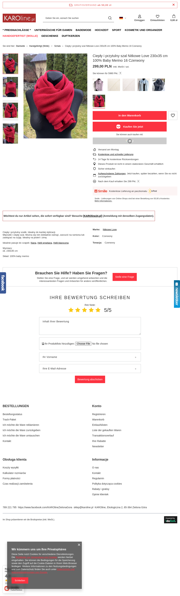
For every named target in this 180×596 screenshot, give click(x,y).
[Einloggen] (139, 18)
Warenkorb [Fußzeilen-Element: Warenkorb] (98, 486)
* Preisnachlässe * (17, 29)
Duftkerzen (71, 35)
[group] (55, 96)
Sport (116, 29)
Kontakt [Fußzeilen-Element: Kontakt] (7, 507)
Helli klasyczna (61, 242)
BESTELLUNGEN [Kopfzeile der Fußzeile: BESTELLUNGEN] (16, 473)
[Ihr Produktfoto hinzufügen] (98, 344)
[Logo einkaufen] (19, 18)
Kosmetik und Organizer (143, 29)
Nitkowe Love (110, 229)
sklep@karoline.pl (83, 574)
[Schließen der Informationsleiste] (173, 5)
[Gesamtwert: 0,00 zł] (173, 18)
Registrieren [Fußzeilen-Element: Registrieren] (98, 480)
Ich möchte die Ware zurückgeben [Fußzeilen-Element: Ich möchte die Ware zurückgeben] (21, 497)
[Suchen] (110, 18)
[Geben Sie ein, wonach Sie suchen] (78, 18)
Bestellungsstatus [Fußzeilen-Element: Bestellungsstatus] (12, 480)
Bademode (83, 29)
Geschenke (49, 35)
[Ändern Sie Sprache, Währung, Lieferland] (122, 18)
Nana (33, 242)
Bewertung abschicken (90, 379)
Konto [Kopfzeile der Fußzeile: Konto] (96, 473)
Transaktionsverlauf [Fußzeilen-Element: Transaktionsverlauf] (103, 502)
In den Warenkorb (129, 115)
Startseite (20, 46)
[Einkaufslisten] (157, 18)
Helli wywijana (45, 242)
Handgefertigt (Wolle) (20, 35)
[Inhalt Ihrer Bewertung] (90, 326)
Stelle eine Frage (124, 276)
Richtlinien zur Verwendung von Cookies (36, 557)
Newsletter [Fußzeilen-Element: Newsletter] (98, 513)
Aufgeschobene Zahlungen (112, 173)
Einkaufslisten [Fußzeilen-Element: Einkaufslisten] (99, 491)
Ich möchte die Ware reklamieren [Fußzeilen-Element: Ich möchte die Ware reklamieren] (21, 491)
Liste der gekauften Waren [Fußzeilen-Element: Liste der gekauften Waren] (106, 497)
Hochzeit (101, 29)
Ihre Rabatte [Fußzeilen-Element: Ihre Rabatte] (99, 507)
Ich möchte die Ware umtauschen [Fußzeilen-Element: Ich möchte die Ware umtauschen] (21, 502)
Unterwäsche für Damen (53, 29)
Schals (57, 46)
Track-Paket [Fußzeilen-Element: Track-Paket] (9, 486)
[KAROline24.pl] (92, 215)
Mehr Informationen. (103, 201)
